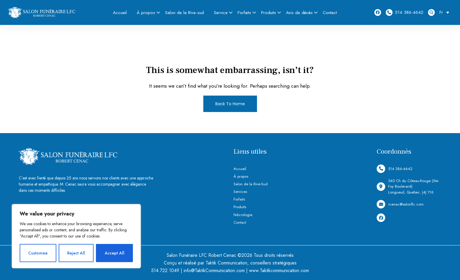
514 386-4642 (404, 12)
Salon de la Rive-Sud (251, 184)
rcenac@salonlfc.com (400, 204)
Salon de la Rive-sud (184, 12)
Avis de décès (299, 12)
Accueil (120, 12)
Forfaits (244, 12)
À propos (146, 12)
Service (221, 12)
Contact (330, 12)
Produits (268, 12)
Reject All (76, 253)
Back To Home (230, 104)
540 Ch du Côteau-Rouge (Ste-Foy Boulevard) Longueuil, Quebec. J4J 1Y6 (408, 186)
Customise (38, 253)
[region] (76, 236)
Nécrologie (243, 215)
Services (240, 191)
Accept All (114, 253)
